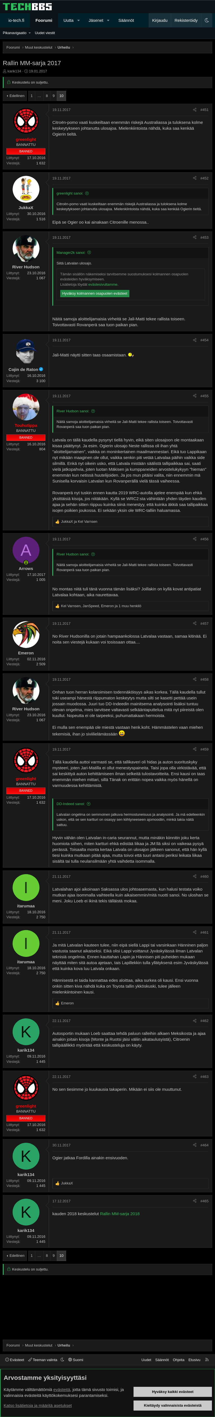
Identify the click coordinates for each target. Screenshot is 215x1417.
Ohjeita (178, 1360)
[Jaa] (194, 110)
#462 (204, 1021)
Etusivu (194, 1360)
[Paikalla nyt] (26, 562)
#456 (204, 539)
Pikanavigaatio (15, 33)
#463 (204, 1077)
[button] (78, 20)
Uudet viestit (45, 33)
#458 (204, 679)
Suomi (75, 1360)
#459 (204, 749)
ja (79, 521)
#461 (204, 932)
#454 (204, 340)
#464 (204, 1145)
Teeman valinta (43, 1360)
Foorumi (44, 20)
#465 (204, 1201)
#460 (204, 876)
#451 (204, 110)
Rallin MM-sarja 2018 (120, 1213)
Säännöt (126, 20)
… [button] (39, 96)
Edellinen (17, 96)
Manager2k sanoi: (71, 252)
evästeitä (61, 1389)
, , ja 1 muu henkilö (101, 606)
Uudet (146, 1360)
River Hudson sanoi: (73, 411)
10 (61, 96)
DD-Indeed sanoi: (71, 804)
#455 (204, 396)
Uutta (69, 20)
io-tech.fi (16, 20)
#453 (204, 237)
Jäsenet (95, 20)
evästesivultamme (102, 284)
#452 (204, 178)
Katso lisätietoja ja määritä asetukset (38, 1405)
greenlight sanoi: (70, 193)
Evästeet (14, 1360)
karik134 (14, 71)
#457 (204, 623)
